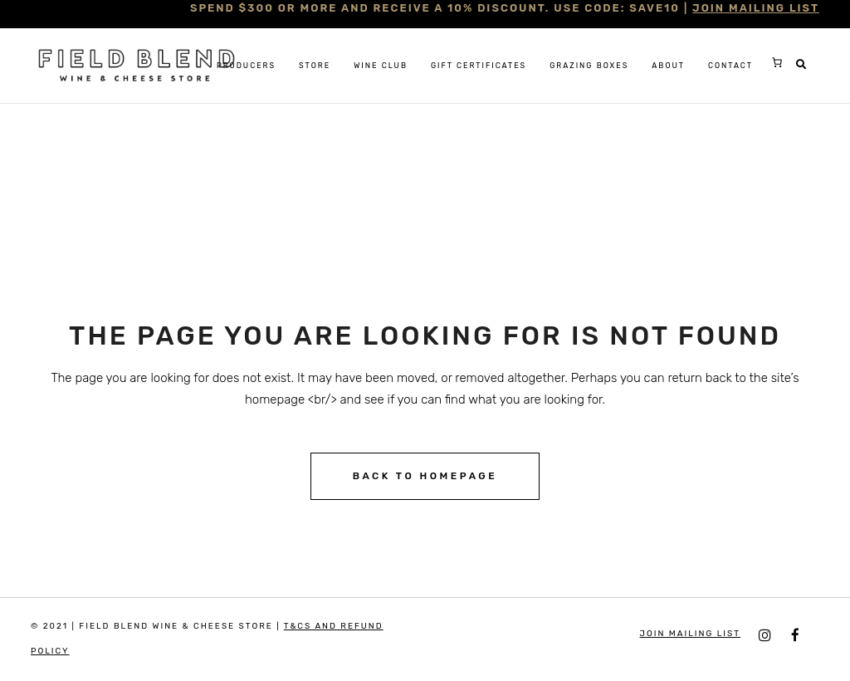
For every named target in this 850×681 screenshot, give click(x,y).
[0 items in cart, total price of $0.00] (777, 62)
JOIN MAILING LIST (755, 8)
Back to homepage (425, 476)
